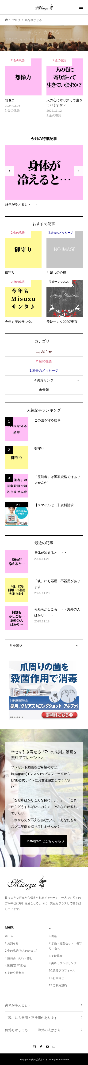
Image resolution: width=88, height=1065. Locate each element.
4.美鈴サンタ (44, 380)
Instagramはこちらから (44, 841)
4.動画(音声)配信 (15, 965)
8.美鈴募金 (55, 956)
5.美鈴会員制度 (14, 973)
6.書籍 (53, 936)
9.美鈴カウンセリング (63, 963)
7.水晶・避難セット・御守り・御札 (65, 946)
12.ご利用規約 (58, 985)
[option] (44, 176)
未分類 (44, 389)
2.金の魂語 (44, 361)
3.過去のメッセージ (44, 370)
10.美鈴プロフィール (62, 970)
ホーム (9, 936)
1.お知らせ (44, 352)
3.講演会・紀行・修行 (19, 958)
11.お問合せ (56, 978)
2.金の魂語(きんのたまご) (21, 950)
